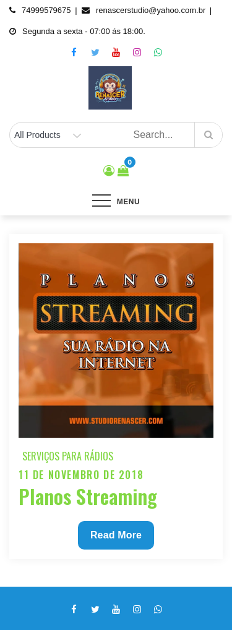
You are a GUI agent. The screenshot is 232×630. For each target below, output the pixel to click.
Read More (116, 538)
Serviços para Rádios (67, 456)
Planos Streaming (88, 496)
